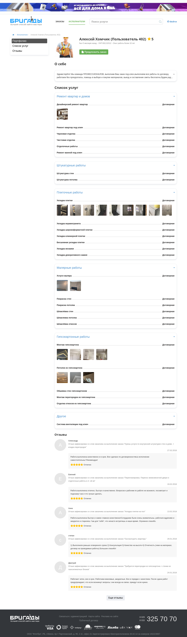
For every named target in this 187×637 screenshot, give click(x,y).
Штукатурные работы (116, 165)
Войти (172, 21)
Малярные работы (116, 267)
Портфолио (19, 40)
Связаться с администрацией (73, 616)
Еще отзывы (115, 597)
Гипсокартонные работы (116, 336)
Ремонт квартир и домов (116, 96)
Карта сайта (94, 616)
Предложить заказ (94, 52)
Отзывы (17, 50)
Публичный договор (88, 620)
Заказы (60, 21)
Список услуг (20, 45)
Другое (116, 416)
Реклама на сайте (109, 616)
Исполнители (77, 21)
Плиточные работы (116, 192)
